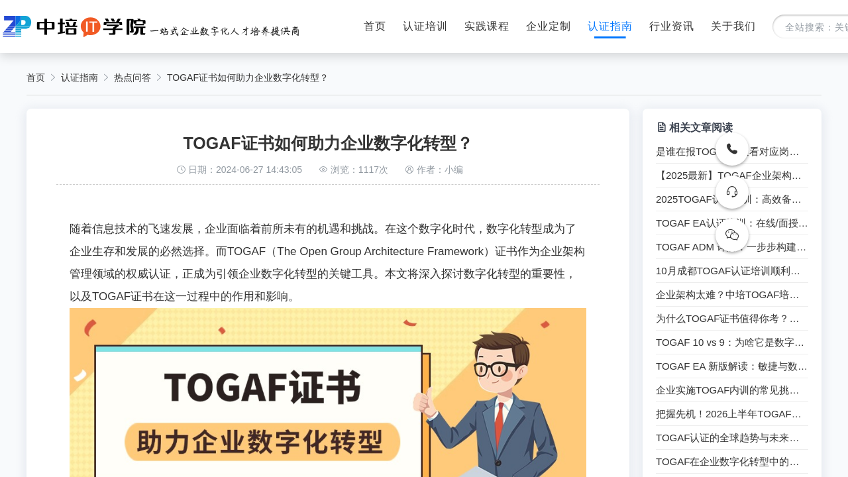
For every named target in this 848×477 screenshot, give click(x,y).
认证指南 (610, 26)
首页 (375, 26)
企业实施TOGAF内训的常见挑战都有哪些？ (732, 390)
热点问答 (132, 77)
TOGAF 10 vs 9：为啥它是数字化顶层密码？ (732, 342)
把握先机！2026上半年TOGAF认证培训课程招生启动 (732, 414)
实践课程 (486, 26)
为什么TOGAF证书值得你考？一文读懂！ (732, 318)
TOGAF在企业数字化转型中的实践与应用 (732, 461)
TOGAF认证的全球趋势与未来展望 (732, 438)
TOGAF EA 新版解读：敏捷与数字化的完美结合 (732, 366)
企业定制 (548, 26)
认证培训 (425, 26)
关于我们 (733, 26)
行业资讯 (671, 26)
